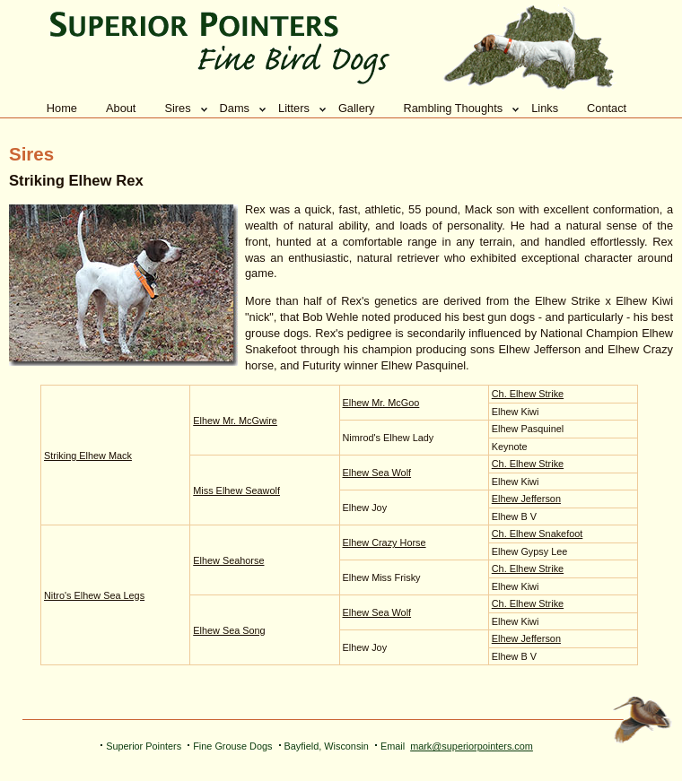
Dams (234, 108)
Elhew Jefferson (526, 498)
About (121, 108)
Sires (177, 108)
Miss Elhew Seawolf (236, 490)
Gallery (356, 108)
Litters (294, 108)
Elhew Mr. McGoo (381, 402)
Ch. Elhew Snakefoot (537, 533)
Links (544, 108)
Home (62, 108)
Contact (606, 108)
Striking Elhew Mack (88, 455)
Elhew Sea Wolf (377, 472)
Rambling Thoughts (453, 108)
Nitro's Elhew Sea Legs (94, 595)
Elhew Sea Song (229, 630)
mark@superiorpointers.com (471, 746)
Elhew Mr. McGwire (235, 420)
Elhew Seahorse (228, 560)
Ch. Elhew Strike (528, 393)
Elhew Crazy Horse (384, 542)
